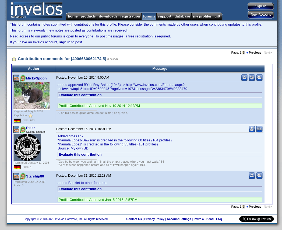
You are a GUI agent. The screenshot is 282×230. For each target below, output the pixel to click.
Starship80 (35, 176)
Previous (253, 52)
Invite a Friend (203, 219)
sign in (64, 42)
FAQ (219, 219)
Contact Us (134, 219)
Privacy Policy (154, 219)
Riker (30, 128)
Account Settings (179, 219)
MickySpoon (36, 78)
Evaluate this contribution (80, 95)
